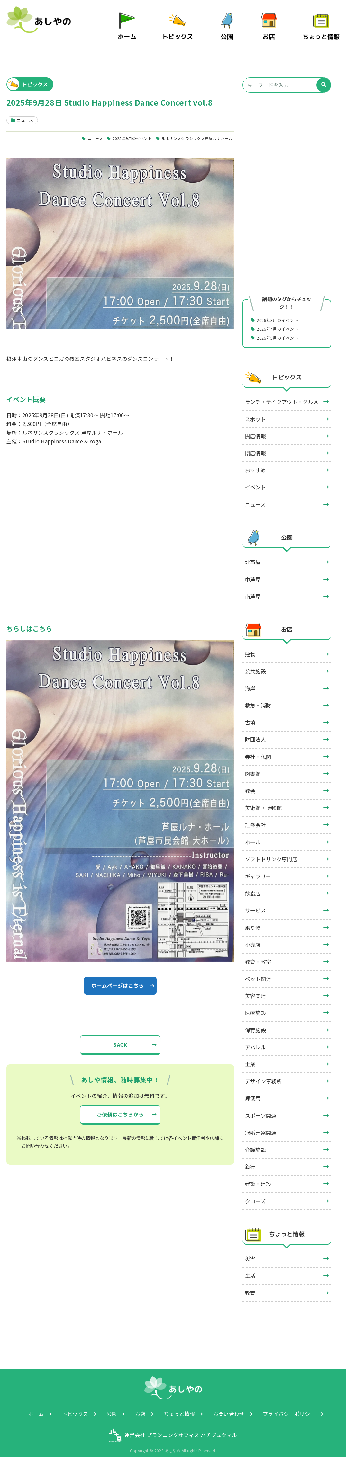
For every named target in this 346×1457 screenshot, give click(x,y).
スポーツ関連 (261, 1107)
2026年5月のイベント (280, 328)
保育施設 (255, 1021)
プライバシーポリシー (289, 1405)
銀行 (250, 1158)
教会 (250, 782)
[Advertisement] (286, 144)
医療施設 (255, 1004)
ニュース (84, 129)
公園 (232, 31)
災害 (250, 1250)
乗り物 (253, 919)
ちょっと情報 (324, 31)
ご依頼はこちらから (120, 1107)
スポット (255, 410)
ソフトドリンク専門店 (271, 850)
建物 (250, 645)
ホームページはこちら (117, 977)
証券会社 (255, 816)
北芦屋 (253, 553)
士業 (250, 1055)
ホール (253, 833)
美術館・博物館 (263, 799)
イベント (255, 478)
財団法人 (255, 731)
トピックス (185, 31)
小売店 (253, 936)
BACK (120, 1037)
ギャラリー (258, 867)
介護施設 (255, 1141)
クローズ (255, 1192)
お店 (274, 31)
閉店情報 (255, 444)
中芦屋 (253, 570)
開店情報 (255, 427)
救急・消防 (258, 696)
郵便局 (253, 1089)
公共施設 (255, 662)
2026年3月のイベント (280, 310)
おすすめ (255, 461)
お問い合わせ (229, 1405)
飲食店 (253, 884)
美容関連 (255, 987)
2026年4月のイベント (280, 319)
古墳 (250, 713)
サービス (255, 901)
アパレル (255, 1038)
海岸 (250, 679)
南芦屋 (253, 587)
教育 (250, 1284)
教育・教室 (258, 953)
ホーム (139, 31)
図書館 (253, 765)
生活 (250, 1267)
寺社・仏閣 (258, 748)
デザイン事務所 (263, 1072)
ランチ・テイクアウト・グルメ (281, 393)
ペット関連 (258, 970)
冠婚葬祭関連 (261, 1124)
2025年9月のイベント (124, 129)
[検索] (323, 75)
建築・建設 (258, 1175)
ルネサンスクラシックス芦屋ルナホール (193, 129)
